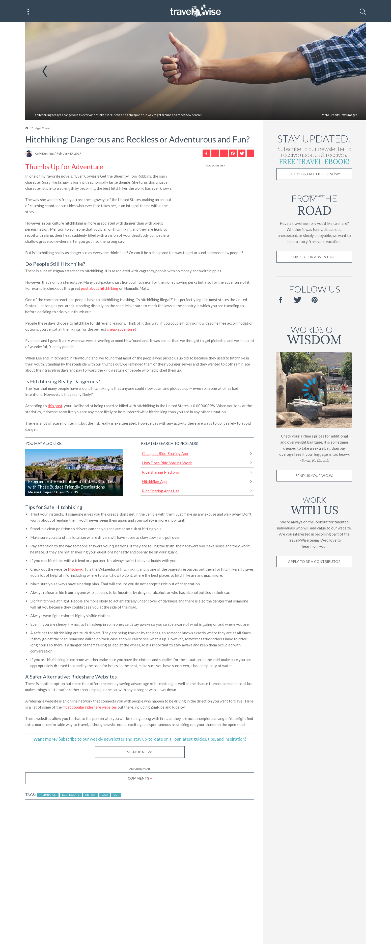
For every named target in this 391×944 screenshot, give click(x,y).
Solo (105, 795)
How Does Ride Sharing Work (167, 463)
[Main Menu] (28, 12)
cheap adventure (121, 329)
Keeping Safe (70, 795)
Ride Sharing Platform (160, 472)
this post (55, 406)
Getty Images (348, 115)
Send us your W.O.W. (314, 476)
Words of (314, 335)
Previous (44, 72)
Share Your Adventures (314, 257)
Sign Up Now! (139, 752)
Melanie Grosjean (40, 493)
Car (116, 795)
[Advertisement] (216, 200)
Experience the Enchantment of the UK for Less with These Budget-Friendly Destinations (72, 484)
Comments (140, 779)
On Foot (90, 795)
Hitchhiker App (154, 482)
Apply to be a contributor (314, 562)
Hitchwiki (75, 569)
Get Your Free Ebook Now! (314, 174)
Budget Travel (41, 129)
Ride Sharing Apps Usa (160, 491)
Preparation (47, 795)
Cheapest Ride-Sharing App (165, 454)
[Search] (363, 12)
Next (346, 72)
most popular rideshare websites (90, 707)
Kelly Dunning (44, 154)
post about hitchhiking (99, 288)
